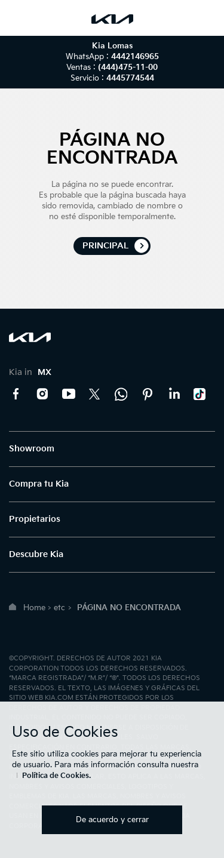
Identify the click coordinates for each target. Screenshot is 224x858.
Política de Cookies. (56, 775)
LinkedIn (174, 394)
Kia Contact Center (121, 394)
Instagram (42, 394)
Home (34, 608)
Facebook (16, 394)
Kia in (30, 372)
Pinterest (147, 394)
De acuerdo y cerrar (112, 820)
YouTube (69, 394)
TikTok (200, 394)
